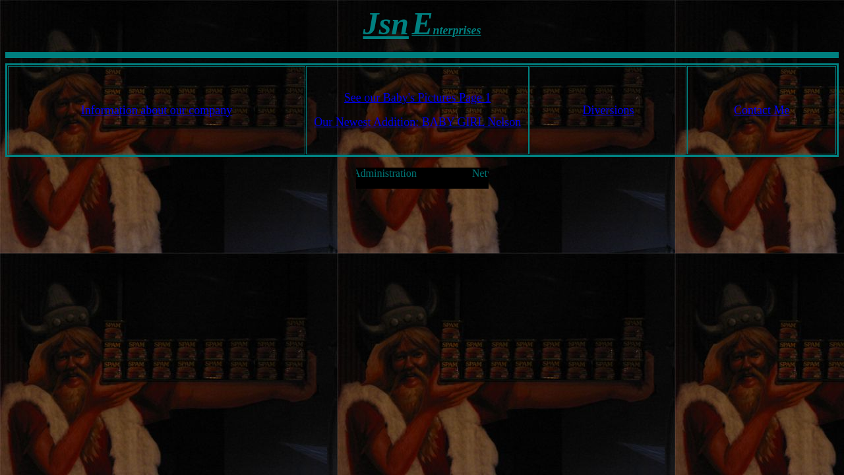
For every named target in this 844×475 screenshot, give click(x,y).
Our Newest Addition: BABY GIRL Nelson (417, 122)
